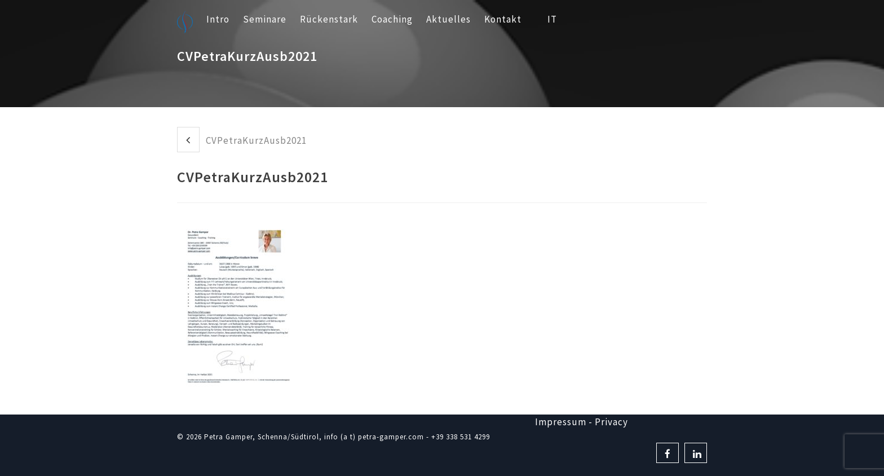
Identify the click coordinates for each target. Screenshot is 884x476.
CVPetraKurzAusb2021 (242, 139)
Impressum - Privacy (581, 422)
